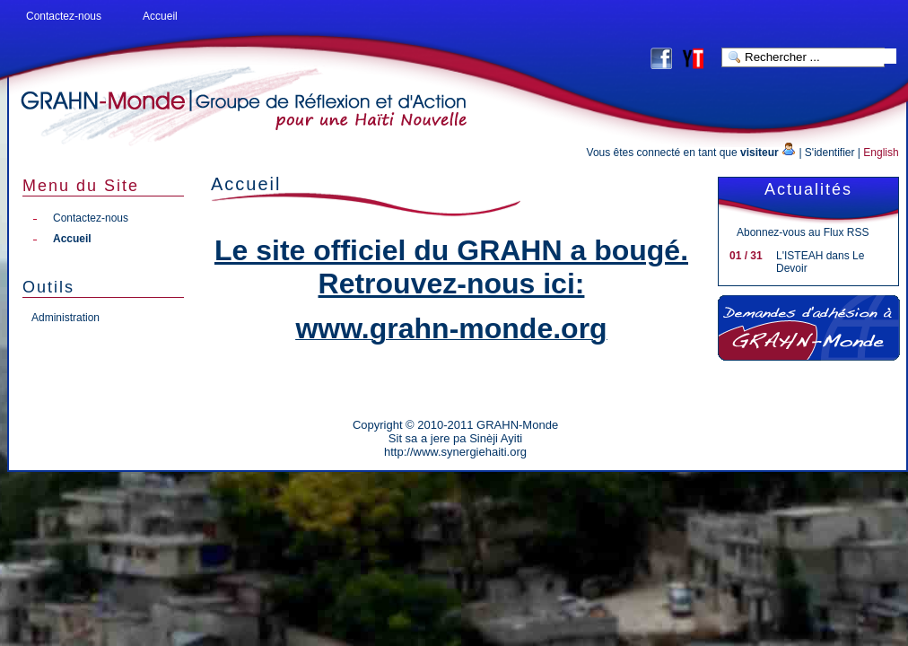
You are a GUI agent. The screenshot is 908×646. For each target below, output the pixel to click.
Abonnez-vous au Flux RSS (803, 232)
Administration (65, 317)
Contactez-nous (63, 16)
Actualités (808, 189)
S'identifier (830, 152)
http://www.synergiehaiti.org (455, 451)
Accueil (160, 16)
